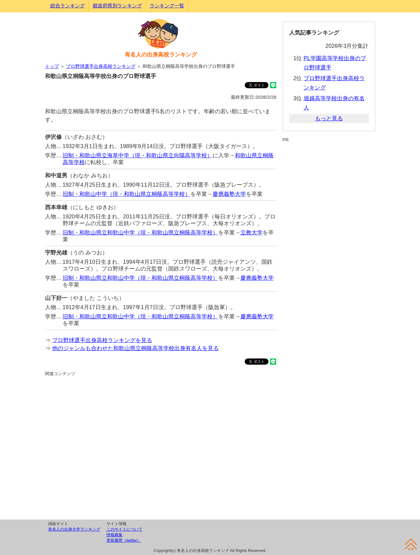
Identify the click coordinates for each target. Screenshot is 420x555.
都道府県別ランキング (117, 5)
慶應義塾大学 (229, 194)
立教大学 (251, 233)
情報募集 (114, 534)
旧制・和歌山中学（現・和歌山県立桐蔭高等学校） (126, 194)
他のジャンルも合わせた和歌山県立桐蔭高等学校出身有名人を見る (135, 348)
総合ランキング (67, 5)
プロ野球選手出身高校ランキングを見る (102, 340)
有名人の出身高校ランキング (161, 55)
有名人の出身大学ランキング (74, 529)
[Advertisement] (161, 447)
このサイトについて (124, 529)
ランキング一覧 (167, 5)
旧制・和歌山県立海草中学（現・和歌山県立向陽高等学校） (138, 155)
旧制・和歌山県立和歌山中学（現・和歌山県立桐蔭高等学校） (140, 233)
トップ (52, 66)
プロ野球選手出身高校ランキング (100, 66)
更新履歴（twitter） (123, 540)
